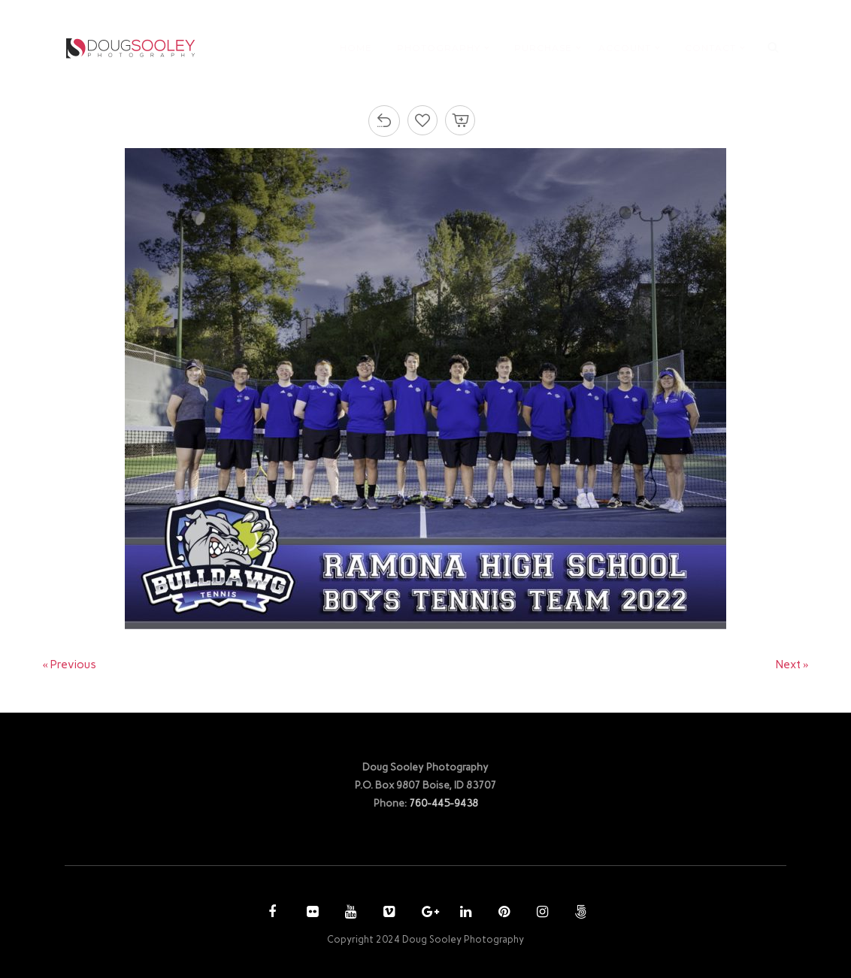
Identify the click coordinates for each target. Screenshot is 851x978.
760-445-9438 (443, 803)
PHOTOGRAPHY (438, 47)
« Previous (70, 664)
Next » (792, 664)
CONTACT (710, 47)
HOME (356, 47)
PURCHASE (543, 47)
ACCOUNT (624, 47)
